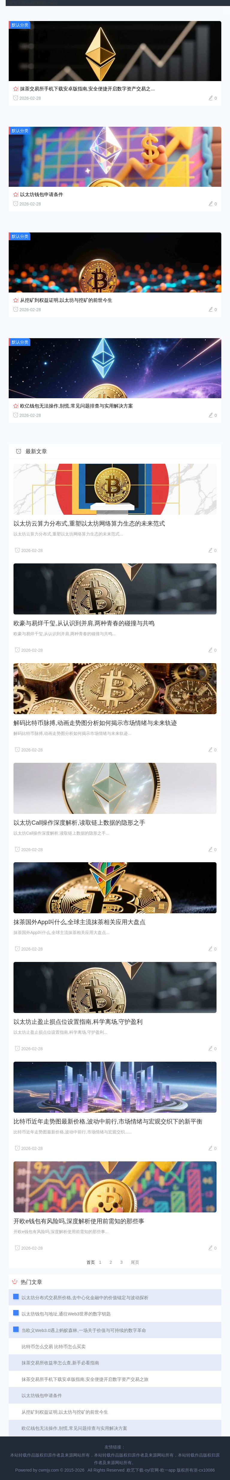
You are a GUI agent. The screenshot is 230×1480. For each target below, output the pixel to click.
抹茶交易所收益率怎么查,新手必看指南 (60, 1362)
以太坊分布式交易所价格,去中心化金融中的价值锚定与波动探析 (85, 1297)
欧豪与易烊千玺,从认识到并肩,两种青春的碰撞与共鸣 (84, 623)
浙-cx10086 (204, 1470)
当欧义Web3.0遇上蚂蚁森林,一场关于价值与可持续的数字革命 (84, 1330)
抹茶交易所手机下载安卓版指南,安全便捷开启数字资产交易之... (87, 88)
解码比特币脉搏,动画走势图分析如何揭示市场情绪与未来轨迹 (95, 723)
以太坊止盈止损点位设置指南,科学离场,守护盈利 (78, 1021)
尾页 (135, 1262)
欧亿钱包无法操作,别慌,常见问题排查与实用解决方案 (76, 405)
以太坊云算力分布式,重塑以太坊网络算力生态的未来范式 (89, 523)
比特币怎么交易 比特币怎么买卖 (54, 1346)
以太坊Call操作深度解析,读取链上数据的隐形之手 (79, 822)
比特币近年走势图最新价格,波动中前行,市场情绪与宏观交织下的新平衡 (107, 1121)
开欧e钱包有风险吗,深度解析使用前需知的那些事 (78, 1221)
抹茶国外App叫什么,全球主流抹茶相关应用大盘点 (79, 922)
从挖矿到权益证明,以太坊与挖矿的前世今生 (66, 300)
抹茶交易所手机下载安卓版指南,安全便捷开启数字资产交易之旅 (85, 1379)
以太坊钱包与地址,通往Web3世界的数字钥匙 (66, 1313)
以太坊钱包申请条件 (41, 194)
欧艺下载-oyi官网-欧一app (33, 3)
